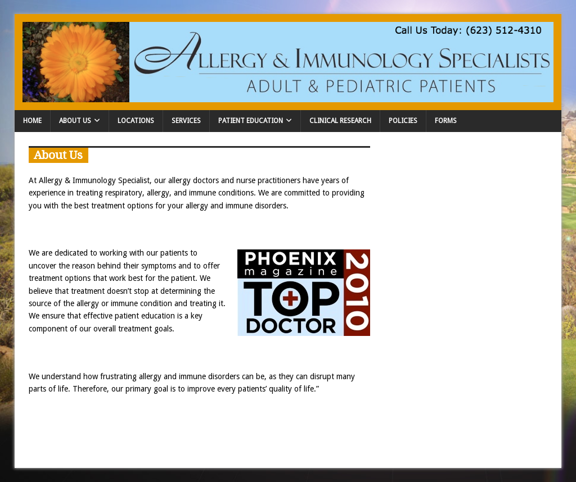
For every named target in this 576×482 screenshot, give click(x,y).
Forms (446, 121)
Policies (403, 121)
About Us (75, 121)
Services (186, 121)
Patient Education (250, 121)
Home (32, 121)
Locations (136, 121)
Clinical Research (340, 121)
